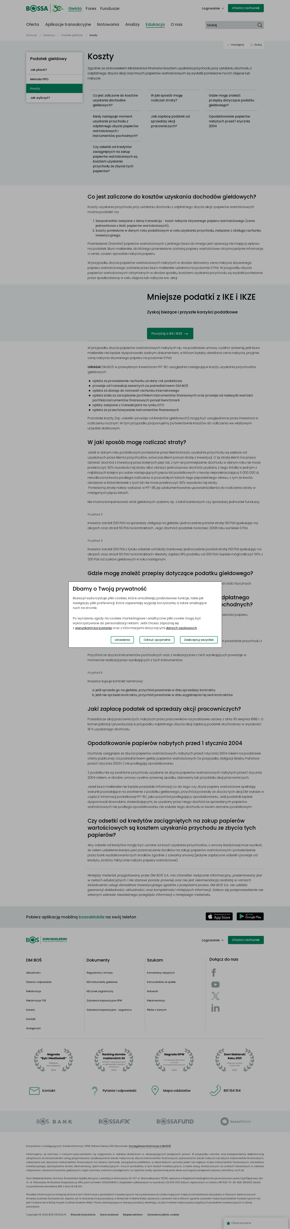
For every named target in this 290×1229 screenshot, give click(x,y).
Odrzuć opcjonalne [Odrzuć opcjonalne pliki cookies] (157, 640)
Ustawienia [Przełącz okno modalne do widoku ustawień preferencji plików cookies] (122, 640)
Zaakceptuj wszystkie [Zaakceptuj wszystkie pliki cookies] (199, 640)
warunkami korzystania (93, 628)
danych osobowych (181, 628)
